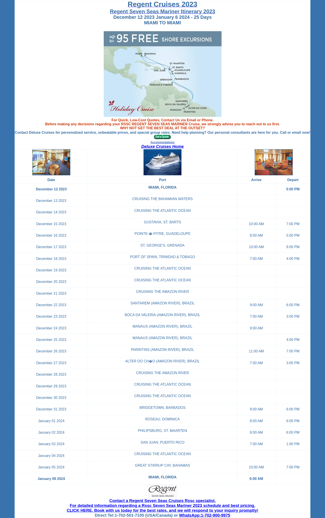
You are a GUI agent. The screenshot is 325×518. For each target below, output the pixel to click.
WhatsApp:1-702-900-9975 (204, 515)
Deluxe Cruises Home (162, 146)
